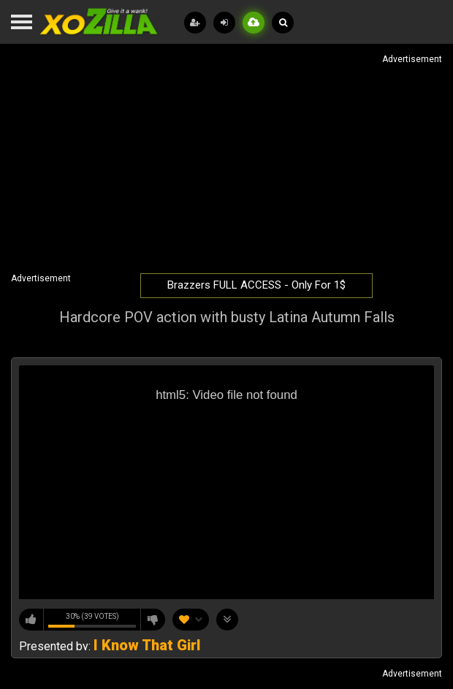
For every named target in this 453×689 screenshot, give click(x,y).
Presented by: (109, 646)
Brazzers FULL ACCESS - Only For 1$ (256, 285)
